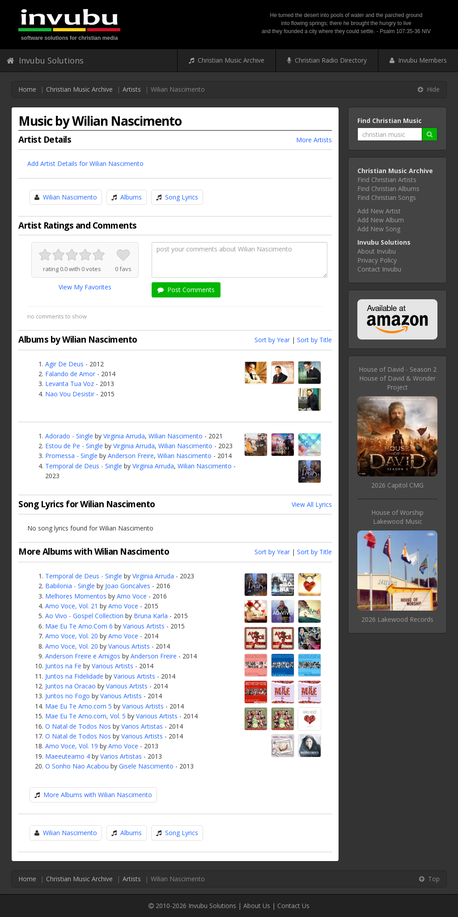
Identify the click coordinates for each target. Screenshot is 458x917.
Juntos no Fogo (67, 696)
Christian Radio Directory (327, 60)
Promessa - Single (71, 455)
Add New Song (378, 229)
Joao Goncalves (127, 586)
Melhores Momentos (75, 596)
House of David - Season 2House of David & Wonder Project (398, 378)
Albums (131, 197)
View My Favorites (85, 287)
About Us (256, 905)
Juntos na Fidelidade (74, 676)
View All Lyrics (312, 504)
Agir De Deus (64, 364)
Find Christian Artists (386, 179)
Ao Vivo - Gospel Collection (84, 615)
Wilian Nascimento (70, 197)
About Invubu (376, 251)
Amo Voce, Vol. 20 (71, 636)
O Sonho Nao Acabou (77, 766)
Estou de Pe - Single (74, 446)
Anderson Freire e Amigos (82, 656)
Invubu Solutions (45, 60)
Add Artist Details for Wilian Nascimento (85, 163)
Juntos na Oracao (70, 686)
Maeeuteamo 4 (67, 756)
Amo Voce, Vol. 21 (71, 606)
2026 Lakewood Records (397, 619)
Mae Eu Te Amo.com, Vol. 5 (85, 716)
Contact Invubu (379, 269)
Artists (132, 89)
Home (27, 89)
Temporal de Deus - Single (83, 466)
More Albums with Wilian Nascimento (97, 794)
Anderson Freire (131, 455)
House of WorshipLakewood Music (397, 517)
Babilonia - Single (70, 586)
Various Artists (144, 626)
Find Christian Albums (388, 188)
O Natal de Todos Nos (78, 726)
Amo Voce (132, 596)
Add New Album (380, 220)
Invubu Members (418, 60)
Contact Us (293, 905)
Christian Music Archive (226, 60)
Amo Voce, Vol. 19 (71, 746)
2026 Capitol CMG (397, 485)
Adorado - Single (69, 436)
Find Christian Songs (386, 197)
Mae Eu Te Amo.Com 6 (79, 626)
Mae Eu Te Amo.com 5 (78, 706)
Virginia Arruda (124, 436)
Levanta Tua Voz (69, 383)
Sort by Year (272, 339)
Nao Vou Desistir (69, 394)
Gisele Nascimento (146, 766)
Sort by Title (314, 339)
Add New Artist (379, 211)
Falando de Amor (70, 373)
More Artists (314, 140)
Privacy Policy (377, 260)
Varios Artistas (142, 726)
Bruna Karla (151, 615)
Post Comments (186, 289)
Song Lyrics (181, 197)
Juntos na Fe (63, 666)
